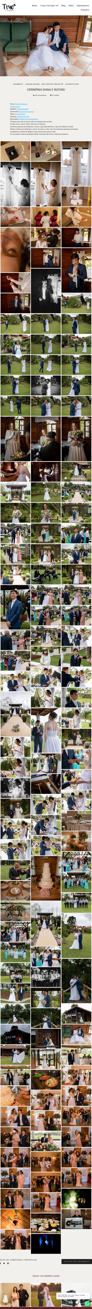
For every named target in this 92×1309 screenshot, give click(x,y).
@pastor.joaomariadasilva (28, 119)
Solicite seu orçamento (77, 1261)
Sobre (71, 5)
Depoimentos (83, 5)
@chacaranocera (23, 117)
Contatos (85, 10)
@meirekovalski (22, 109)
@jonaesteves (20, 114)
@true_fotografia (21, 104)
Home (34, 5)
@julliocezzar (15, 106)
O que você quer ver (49, 5)
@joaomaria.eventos (26, 112)
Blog (63, 5)
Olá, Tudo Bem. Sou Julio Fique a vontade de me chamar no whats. (71, 1295)
